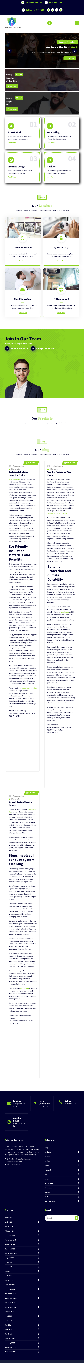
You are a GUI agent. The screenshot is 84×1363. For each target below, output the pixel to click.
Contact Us (43, 1113)
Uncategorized (50, 1231)
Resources (48, 1217)
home (47, 1195)
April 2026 (8, 1288)
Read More (12, 172)
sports (47, 1222)
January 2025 (10, 1355)
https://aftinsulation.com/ (57, 795)
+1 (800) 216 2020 (26, 380)
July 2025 (8, 1329)
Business (48, 1182)
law (46, 1204)
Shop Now (12, 86)
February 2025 (10, 1351)
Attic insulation (14, 760)
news (47, 1208)
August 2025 (9, 1324)
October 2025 (10, 1315)
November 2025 (10, 1311)
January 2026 (10, 1302)
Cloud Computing (22, 344)
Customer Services (23, 292)
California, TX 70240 (35, 10)
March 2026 (9, 1293)
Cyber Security (61, 292)
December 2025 (10, 1306)
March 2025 (9, 1346)
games (47, 1186)
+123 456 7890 (55, 2)
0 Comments (14, 750)
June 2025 (8, 1333)
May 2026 (31, 744)
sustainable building (29, 969)
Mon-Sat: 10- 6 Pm (19, 1132)
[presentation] (9, 51)
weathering (65, 893)
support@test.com (14, 1191)
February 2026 (10, 1297)
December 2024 (10, 1360)
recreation (49, 1213)
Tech (46, 1226)
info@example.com (34, 2)
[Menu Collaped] (77, 23)
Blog (46, 1177)
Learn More (69, 58)
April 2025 (8, 1342)
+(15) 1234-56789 (13, 1194)
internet (48, 1199)
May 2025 (8, 1337)
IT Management (61, 344)
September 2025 (11, 1320)
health (47, 1191)
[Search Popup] (49, 23)
